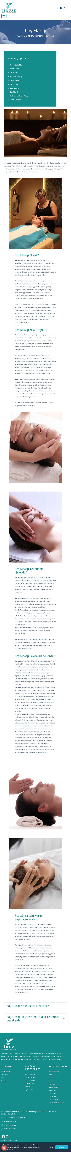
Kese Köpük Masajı (16, 65)
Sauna (51, 1077)
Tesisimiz (4, 1074)
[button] (14, 1149)
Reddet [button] (51, 1147)
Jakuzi (51, 1081)
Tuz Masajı (13, 84)
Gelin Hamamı (30, 1083)
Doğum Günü (30, 1080)
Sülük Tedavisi (54, 1087)
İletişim (3, 1081)
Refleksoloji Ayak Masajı (18, 96)
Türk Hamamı (30, 1074)
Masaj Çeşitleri (54, 1071)
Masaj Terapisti (14, 100)
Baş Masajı (13, 92)
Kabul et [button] (62, 1147)
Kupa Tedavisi (53, 1099)
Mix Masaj (13, 73)
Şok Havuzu (53, 1096)
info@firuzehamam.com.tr (13, 1118)
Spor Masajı (13, 88)
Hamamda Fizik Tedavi (56, 1103)
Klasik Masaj (13, 69)
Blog (3, 1077)
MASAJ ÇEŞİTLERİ (35, 36)
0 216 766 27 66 (8, 1125)
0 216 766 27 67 (8, 1129)
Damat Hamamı (30, 1077)
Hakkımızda (5, 1071)
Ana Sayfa (21, 36)
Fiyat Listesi (29, 1090)
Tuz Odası (52, 1093)
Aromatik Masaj (15, 77)
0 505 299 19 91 (8, 1121)
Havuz (51, 1074)
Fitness (27, 1086)
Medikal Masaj (14, 80)
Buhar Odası (53, 1090)
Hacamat (52, 1084)
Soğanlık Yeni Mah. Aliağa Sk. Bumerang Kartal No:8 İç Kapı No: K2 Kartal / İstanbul (29, 1113)
